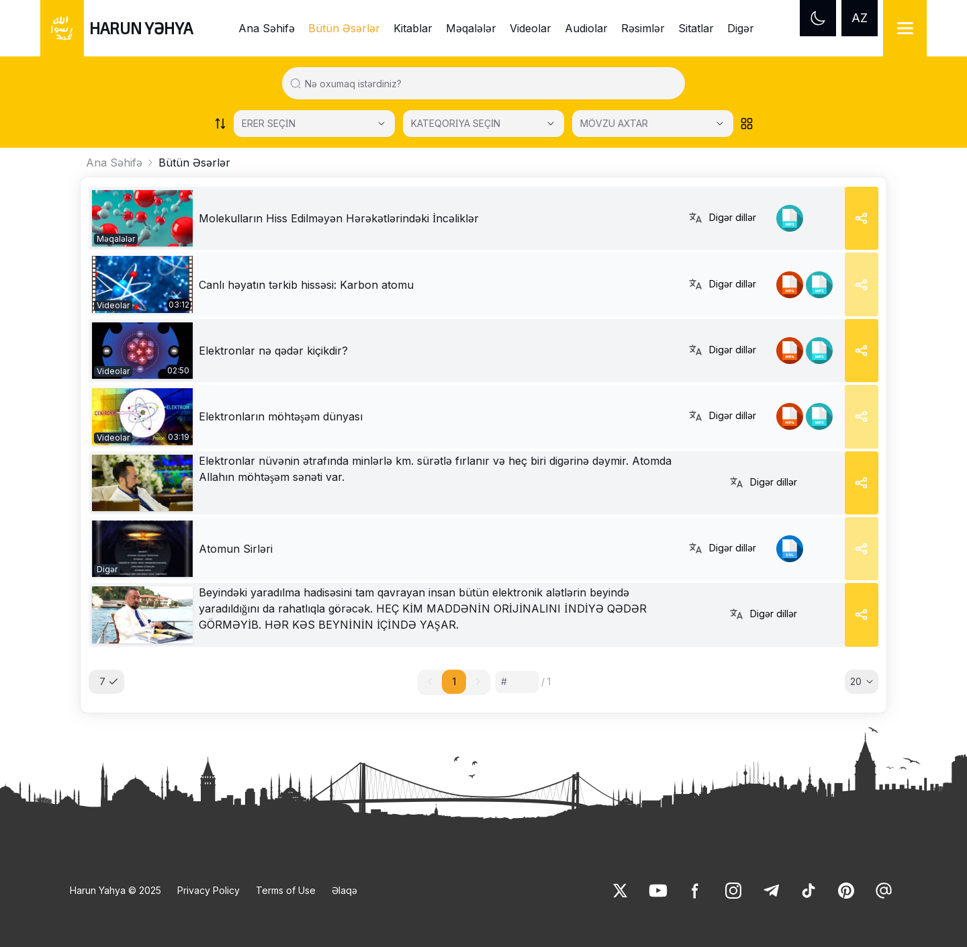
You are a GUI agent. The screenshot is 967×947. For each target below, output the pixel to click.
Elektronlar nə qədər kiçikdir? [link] (273, 350)
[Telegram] (770, 890)
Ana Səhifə (114, 162)
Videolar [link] (530, 28)
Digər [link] (740, 28)
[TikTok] (808, 890)
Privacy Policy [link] (208, 890)
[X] (620, 890)
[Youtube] (658, 890)
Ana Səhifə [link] (266, 28)
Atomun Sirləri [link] (236, 548)
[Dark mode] (818, 18)
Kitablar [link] (413, 28)
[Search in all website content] (489, 83)
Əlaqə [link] (344, 890)
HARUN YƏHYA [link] (141, 28)
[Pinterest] (846, 890)
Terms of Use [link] (286, 890)
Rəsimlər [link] (643, 28)
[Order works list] (220, 123)
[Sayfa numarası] (517, 681)
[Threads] (883, 890)
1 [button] (454, 681)
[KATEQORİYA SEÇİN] (483, 123)
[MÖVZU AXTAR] (652, 123)
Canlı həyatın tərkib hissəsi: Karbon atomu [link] (306, 284)
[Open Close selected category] (550, 123)
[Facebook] (695, 890)
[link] (142, 218)
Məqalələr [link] (471, 28)
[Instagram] (733, 890)
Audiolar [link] (586, 28)
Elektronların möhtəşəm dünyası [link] (281, 416)
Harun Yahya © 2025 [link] (115, 890)
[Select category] (314, 123)
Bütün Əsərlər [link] (344, 28)
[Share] (861, 218)
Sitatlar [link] (696, 28)
